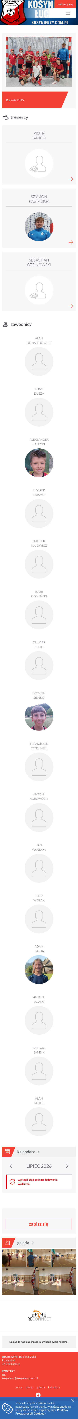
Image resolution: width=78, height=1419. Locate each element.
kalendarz (28, 1151)
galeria (25, 1242)
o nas (19, 1387)
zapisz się (38, 1224)
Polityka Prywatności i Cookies (41, 1411)
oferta (30, 1387)
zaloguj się (65, 4)
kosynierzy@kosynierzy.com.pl (20, 1378)
